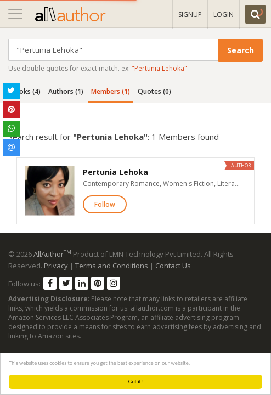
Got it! (135, 381)
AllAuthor (52, 254)
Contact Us (173, 265)
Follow (104, 204)
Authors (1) (65, 91)
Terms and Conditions (111, 265)
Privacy (56, 265)
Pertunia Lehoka (115, 172)
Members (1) (110, 91)
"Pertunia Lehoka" (159, 68)
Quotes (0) (154, 91)
